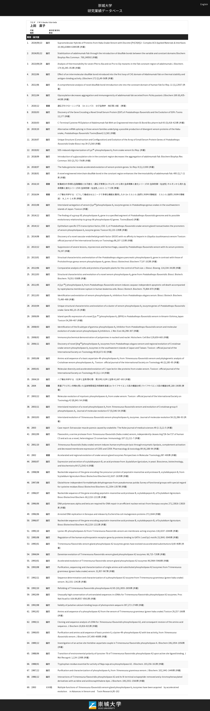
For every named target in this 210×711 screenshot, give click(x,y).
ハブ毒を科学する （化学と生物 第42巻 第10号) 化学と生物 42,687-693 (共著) (94, 379)
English (204, 4)
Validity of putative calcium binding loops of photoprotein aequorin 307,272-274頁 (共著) (101, 605)
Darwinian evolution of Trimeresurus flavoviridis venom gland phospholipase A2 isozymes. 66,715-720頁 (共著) (112, 554)
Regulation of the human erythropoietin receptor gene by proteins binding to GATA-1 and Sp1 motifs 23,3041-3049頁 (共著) (118, 537)
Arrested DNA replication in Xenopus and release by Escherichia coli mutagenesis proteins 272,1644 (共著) (109, 514)
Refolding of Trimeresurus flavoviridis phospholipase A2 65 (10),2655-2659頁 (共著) (98, 588)
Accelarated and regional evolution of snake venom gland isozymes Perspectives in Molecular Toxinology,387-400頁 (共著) (117, 455)
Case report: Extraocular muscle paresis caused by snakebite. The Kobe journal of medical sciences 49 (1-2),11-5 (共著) (115, 427)
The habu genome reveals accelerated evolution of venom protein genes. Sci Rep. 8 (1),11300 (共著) (106, 167)
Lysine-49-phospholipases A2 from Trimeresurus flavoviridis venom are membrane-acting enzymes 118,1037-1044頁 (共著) (118, 530)
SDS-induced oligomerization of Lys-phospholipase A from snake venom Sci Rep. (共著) (101, 150)
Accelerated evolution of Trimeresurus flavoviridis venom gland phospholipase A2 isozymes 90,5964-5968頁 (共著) (113, 560)
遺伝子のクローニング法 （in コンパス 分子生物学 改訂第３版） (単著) (92, 105)
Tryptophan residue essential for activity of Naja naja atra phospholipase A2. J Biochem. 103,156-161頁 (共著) (111, 663)
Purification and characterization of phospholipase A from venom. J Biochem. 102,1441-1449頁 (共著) (119, 670)
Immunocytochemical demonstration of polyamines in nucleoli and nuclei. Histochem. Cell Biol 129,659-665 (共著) (113, 337)
